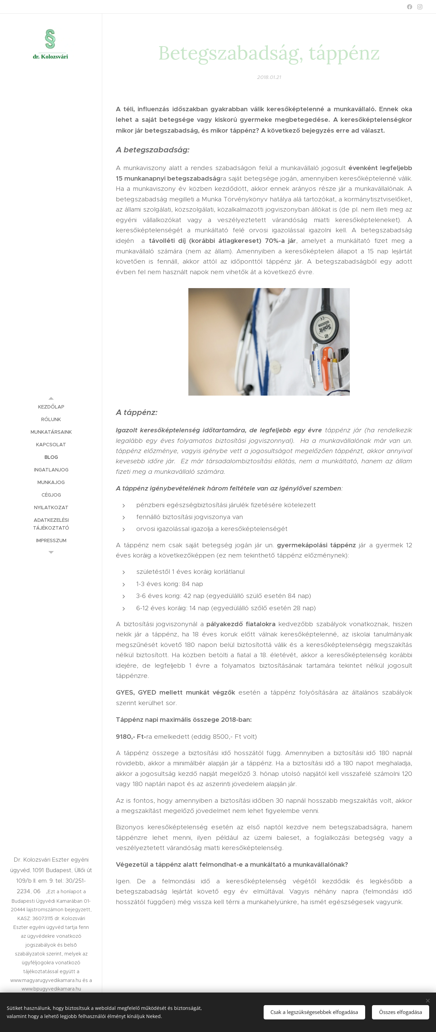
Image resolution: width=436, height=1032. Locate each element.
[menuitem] (51, 407)
